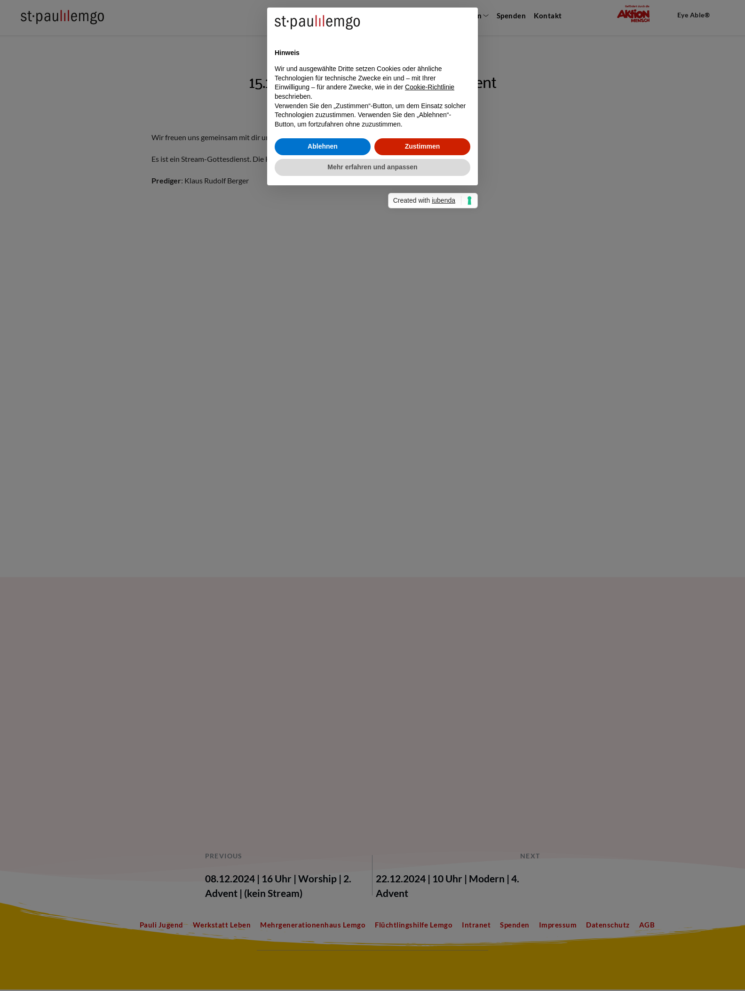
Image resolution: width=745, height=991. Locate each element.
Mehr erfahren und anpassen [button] (372, 566)
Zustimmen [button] (422, 545)
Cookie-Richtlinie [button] (429, 486)
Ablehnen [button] (323, 545)
